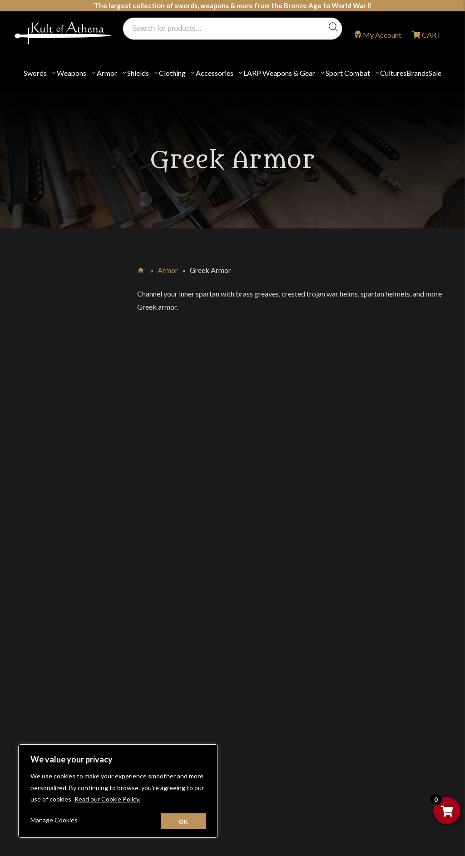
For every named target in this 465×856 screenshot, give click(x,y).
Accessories (214, 73)
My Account (382, 34)
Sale (435, 73)
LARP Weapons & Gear (279, 73)
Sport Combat (348, 73)
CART (430, 34)
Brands (417, 73)
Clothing (172, 73)
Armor (107, 73)
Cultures (393, 73)
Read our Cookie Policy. (107, 799)
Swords (35, 73)
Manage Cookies (54, 820)
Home (141, 268)
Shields (138, 73)
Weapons (71, 73)
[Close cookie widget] (183, 821)
